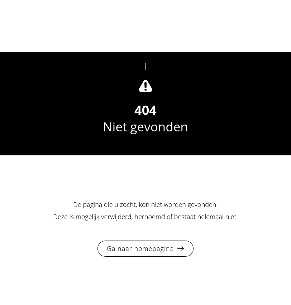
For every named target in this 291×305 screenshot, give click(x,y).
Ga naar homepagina (140, 248)
